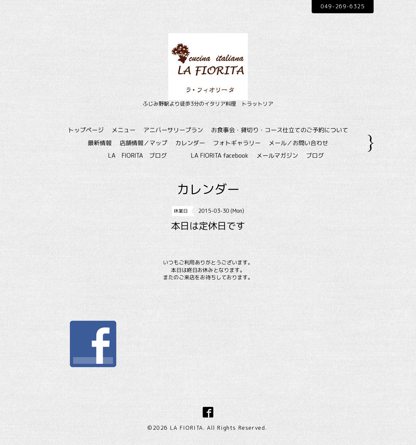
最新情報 (100, 143)
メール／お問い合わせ (298, 143)
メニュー (123, 130)
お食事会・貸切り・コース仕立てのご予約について (279, 130)
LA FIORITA (186, 427)
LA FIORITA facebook (219, 155)
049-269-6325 (343, 6)
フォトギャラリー (237, 143)
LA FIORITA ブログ (147, 155)
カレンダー (190, 143)
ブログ (315, 155)
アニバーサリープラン (173, 130)
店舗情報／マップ (143, 143)
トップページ (86, 130)
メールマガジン (277, 155)
